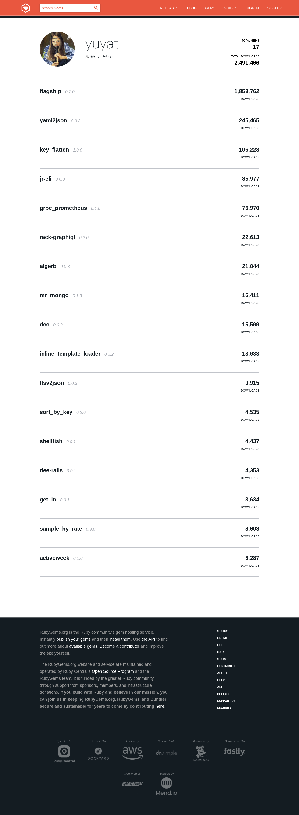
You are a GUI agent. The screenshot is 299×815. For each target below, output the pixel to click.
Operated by (66, 743)
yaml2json (60, 120)
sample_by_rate (67, 529)
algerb (55, 266)
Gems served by (235, 741)
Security (224, 707)
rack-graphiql (64, 237)
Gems (210, 8)
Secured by (168, 773)
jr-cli (52, 179)
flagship (57, 91)
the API (148, 639)
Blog (192, 8)
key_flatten (61, 149)
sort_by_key (63, 412)
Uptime (222, 638)
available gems (83, 646)
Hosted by (134, 741)
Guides (231, 8)
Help (221, 680)
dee (51, 324)
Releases (169, 8)
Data (221, 652)
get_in (54, 499)
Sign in (252, 8)
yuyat (101, 43)
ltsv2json (58, 383)
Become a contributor (119, 646)
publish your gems (74, 639)
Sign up (274, 8)
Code (221, 645)
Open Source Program (113, 671)
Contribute (226, 666)
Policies (223, 694)
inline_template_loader (77, 353)
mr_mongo (61, 295)
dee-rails (58, 470)
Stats (221, 659)
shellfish (58, 441)
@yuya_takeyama (104, 56)
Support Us (226, 700)
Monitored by (202, 741)
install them (120, 639)
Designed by (99, 741)
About (222, 673)
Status (222, 631)
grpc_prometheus (70, 208)
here (159, 706)
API (219, 687)
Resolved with (167, 741)
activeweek (61, 558)
